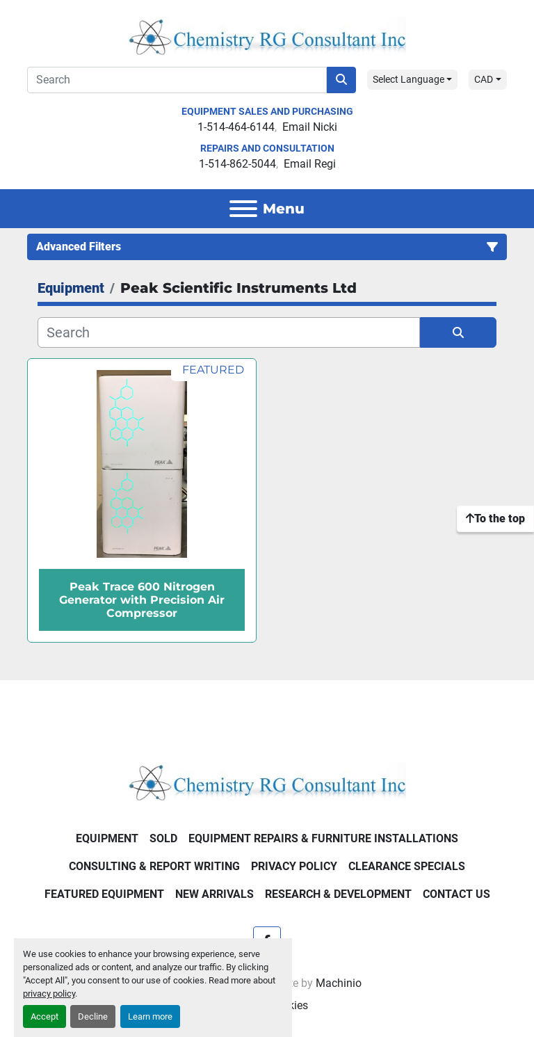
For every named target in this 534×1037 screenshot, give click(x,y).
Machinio (339, 983)
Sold (163, 838)
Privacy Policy (294, 866)
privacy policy (49, 993)
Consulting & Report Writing (154, 866)
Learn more (150, 1016)
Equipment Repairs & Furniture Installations (323, 838)
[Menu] (243, 208)
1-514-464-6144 (236, 127)
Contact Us (456, 894)
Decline (93, 1016)
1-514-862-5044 (237, 163)
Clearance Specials (406, 866)
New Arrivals (214, 894)
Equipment (107, 838)
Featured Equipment (104, 894)
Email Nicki (309, 127)
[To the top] (495, 519)
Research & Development (338, 894)
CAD (483, 79)
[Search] (177, 80)
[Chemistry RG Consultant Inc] (267, 780)
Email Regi (310, 163)
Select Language (408, 79)
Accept (44, 1016)
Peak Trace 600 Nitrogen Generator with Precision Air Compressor (142, 600)
